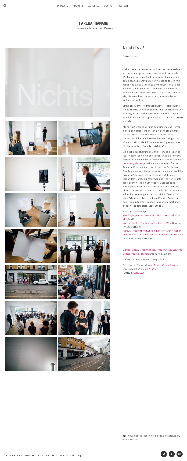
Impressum (43, 455)
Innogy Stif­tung (149, 268)
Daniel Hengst (130, 249)
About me (78, 5)
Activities (93, 5)
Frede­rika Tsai (148, 249)
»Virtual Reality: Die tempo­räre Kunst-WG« (147, 223)
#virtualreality (130, 439)
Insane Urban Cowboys (166, 265)
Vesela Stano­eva (140, 253)
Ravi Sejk (139, 272)
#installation (172, 435)
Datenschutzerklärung (69, 455)
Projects (62, 5)
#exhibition (157, 435)
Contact (109, 5)
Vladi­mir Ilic (164, 249)
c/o (156, 167)
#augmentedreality (138, 435)
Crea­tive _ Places (132, 163)
